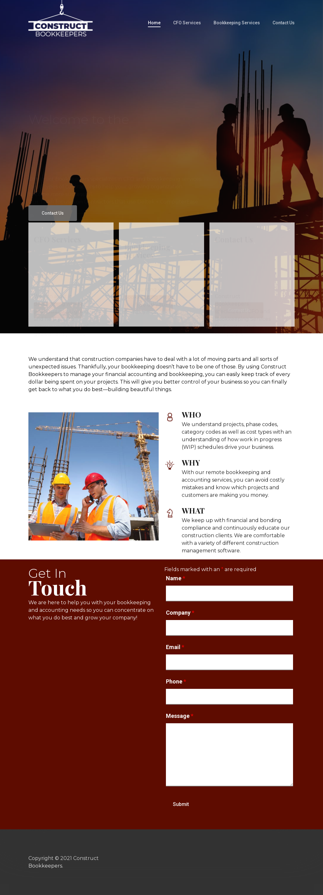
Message (179, 716)
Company (180, 612)
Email (175, 647)
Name (175, 578)
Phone (176, 681)
